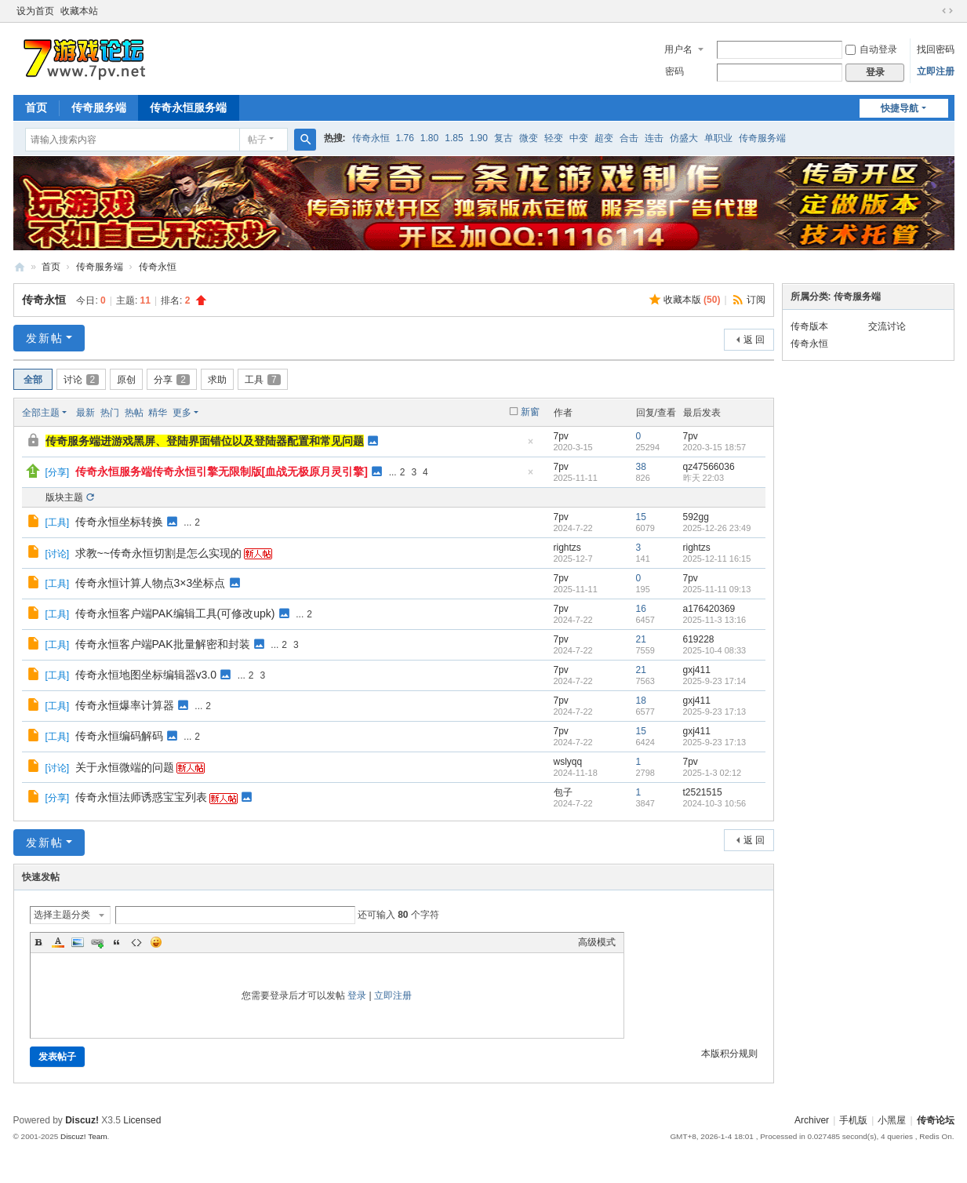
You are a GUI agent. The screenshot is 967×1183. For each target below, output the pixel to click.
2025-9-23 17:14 (715, 681)
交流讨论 (887, 326)
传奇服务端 (98, 107)
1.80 (429, 138)
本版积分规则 (729, 1053)
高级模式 (597, 942)
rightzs (567, 547)
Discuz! (82, 1120)
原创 (126, 379)
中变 (578, 138)
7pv (561, 436)
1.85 (454, 138)
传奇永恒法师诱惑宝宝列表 (141, 797)
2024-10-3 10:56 (715, 803)
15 (641, 516)
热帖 (134, 412)
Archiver (811, 1120)
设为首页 (35, 10)
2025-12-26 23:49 (717, 528)
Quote (117, 942)
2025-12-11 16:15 (717, 558)
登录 (356, 995)
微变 (528, 138)
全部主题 (41, 412)
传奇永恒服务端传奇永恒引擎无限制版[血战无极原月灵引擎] (221, 471)
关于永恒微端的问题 (124, 767)
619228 (698, 639)
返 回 (754, 339)
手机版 (853, 1120)
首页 (36, 107)
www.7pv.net (19, 267)
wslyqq (568, 761)
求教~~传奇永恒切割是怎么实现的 (158, 553)
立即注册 (935, 71)
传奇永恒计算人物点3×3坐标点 (150, 583)
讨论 (82, 379)
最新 (85, 412)
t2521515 (702, 792)
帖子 (257, 139)
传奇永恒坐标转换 (119, 521)
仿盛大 (684, 138)
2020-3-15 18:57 (715, 447)
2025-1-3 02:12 (712, 772)
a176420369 (709, 608)
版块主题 (64, 497)
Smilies (156, 942)
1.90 (479, 138)
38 (641, 466)
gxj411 (697, 669)
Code (136, 942)
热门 (109, 412)
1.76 (405, 138)
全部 (33, 379)
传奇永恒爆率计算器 (124, 705)
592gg (696, 516)
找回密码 (935, 49)
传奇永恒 (371, 138)
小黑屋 (892, 1120)
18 (641, 700)
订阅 (756, 299)
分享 (172, 379)
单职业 (718, 138)
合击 (629, 138)
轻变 (553, 138)
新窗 (530, 411)
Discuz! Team (83, 1136)
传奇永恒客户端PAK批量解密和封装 (162, 644)
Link (97, 942)
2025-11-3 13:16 (715, 619)
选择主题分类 (62, 914)
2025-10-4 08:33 (715, 650)
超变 (603, 138)
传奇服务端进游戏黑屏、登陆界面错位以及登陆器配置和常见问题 (204, 441)
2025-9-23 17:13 (715, 711)
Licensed (142, 1120)
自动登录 (871, 49)
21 (641, 639)
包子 (563, 792)
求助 (217, 379)
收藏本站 (79, 10)
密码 (674, 71)
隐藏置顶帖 (531, 476)
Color (58, 942)
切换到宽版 (947, 11)
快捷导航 (899, 108)
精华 (157, 412)
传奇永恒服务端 (188, 107)
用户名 (678, 49)
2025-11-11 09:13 (717, 589)
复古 (503, 138)
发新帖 (45, 338)
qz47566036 (709, 466)
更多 (182, 412)
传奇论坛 (935, 1120)
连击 (654, 138)
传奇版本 (809, 326)
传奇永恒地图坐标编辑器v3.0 (145, 674)
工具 (263, 379)
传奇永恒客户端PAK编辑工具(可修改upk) (175, 613)
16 (641, 608)
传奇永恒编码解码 (119, 736)
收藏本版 (692, 299)
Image (77, 942)
